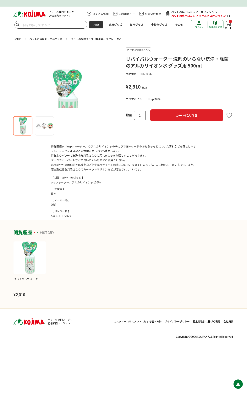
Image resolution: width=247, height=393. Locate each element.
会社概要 (228, 367)
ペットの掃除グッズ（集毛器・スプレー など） (97, 39)
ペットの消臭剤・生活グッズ (46, 39)
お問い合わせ (153, 14)
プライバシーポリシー (177, 367)
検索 (96, 25)
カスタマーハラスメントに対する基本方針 (138, 367)
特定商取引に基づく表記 (206, 367)
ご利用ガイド (127, 14)
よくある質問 (100, 14)
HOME (17, 39)
